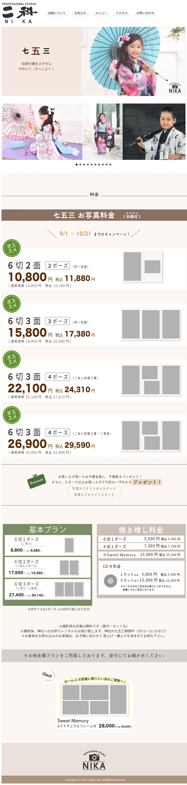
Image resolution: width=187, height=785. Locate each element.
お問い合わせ (145, 13)
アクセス (122, 13)
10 (110, 164)
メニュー (101, 13)
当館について (57, 13)
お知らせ (80, 13)
